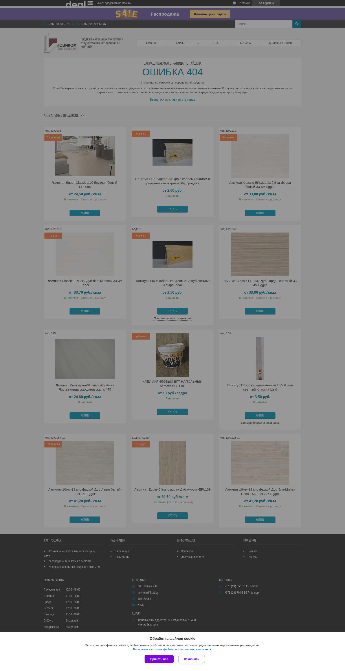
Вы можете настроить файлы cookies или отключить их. (171, 649)
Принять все (159, 659)
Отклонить (191, 659)
